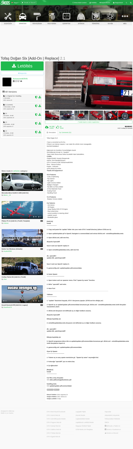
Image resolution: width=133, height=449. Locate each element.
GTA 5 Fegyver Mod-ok (54, 422)
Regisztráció (118, 2)
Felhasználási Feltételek (112, 419)
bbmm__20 (7, 195)
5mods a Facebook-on (113, 429)
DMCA (107, 422)
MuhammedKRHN (20, 79)
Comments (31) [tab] (65, 132)
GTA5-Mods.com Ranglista (84, 429)
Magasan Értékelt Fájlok (83, 426)
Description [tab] (51, 132)
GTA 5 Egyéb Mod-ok (53, 436)
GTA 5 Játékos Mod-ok (54, 429)
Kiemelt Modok (80, 415)
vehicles (16, 171)
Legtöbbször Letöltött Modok (85, 422)
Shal (5, 279)
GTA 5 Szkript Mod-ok (53, 426)
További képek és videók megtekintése (88, 122)
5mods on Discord (111, 433)
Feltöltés (93, 2)
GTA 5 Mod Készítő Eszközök (56, 412)
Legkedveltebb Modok (83, 419)
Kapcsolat (108, 412)
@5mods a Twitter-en (112, 426)
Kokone (6, 223)
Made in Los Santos (7, 413)
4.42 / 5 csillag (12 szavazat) (125, 128)
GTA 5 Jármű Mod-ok (53, 415)
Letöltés (22, 66)
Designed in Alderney (7, 411)
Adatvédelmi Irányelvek (112, 415)
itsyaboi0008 (8, 251)
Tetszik (61, 128)
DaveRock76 (8, 307)
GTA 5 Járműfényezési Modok (56, 419)
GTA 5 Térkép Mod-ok (53, 433)
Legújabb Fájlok (81, 412)
